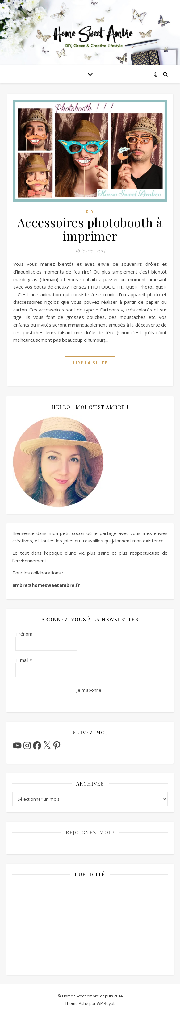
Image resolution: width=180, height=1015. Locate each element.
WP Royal (105, 1003)
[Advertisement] (90, 926)
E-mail (23, 660)
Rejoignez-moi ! (90, 832)
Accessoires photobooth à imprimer (90, 229)
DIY (90, 211)
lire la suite (90, 362)
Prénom (23, 634)
